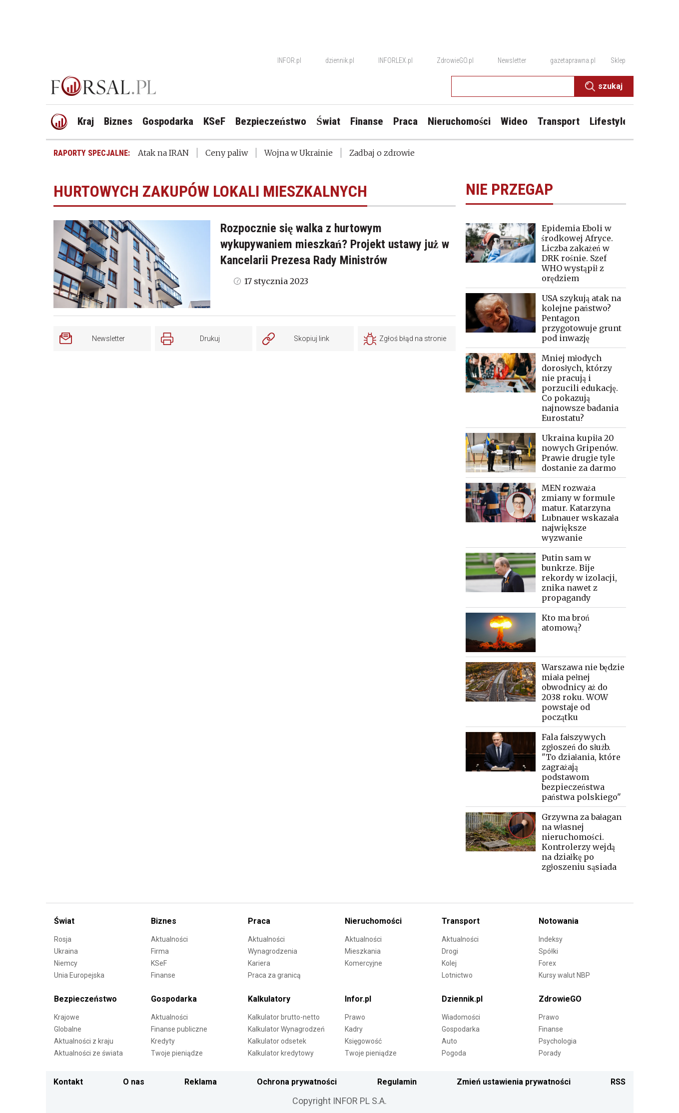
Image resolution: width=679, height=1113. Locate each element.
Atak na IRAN (163, 153)
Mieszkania (363, 951)
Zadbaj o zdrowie (382, 153)
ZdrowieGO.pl (455, 60)
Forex (547, 963)
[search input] (513, 86)
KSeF (159, 963)
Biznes (163, 921)
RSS (618, 1082)
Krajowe (66, 1017)
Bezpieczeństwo (85, 999)
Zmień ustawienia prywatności (514, 1082)
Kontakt (68, 1082)
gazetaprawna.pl (573, 60)
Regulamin (397, 1082)
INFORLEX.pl (395, 60)
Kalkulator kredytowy (281, 1053)
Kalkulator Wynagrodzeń (286, 1029)
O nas (133, 1082)
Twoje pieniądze (177, 1053)
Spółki (548, 951)
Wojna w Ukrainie (298, 153)
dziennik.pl (339, 60)
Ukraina (66, 951)
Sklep (618, 60)
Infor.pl (358, 999)
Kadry (354, 1029)
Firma (160, 951)
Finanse (163, 975)
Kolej (449, 963)
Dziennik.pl (462, 999)
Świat (64, 921)
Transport (461, 921)
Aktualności (169, 939)
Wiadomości (461, 1017)
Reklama (200, 1082)
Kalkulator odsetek (277, 1041)
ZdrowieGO (560, 999)
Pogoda (454, 1053)
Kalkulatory (269, 999)
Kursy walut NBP (564, 975)
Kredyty (163, 1041)
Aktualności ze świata (88, 1053)
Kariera (259, 963)
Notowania (559, 921)
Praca (259, 921)
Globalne (67, 1029)
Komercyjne (363, 963)
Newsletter (512, 60)
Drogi (450, 951)
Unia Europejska (79, 975)
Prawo (355, 1017)
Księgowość (363, 1041)
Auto (449, 1041)
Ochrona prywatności (297, 1082)
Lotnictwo (457, 975)
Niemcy (65, 963)
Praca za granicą (274, 975)
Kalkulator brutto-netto (284, 1017)
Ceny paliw (226, 153)
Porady (550, 1053)
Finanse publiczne (179, 1029)
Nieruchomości (373, 921)
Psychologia (558, 1041)
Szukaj (604, 86)
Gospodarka (174, 999)
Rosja (62, 939)
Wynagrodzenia (272, 951)
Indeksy (551, 939)
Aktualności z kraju (83, 1041)
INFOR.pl (289, 60)
